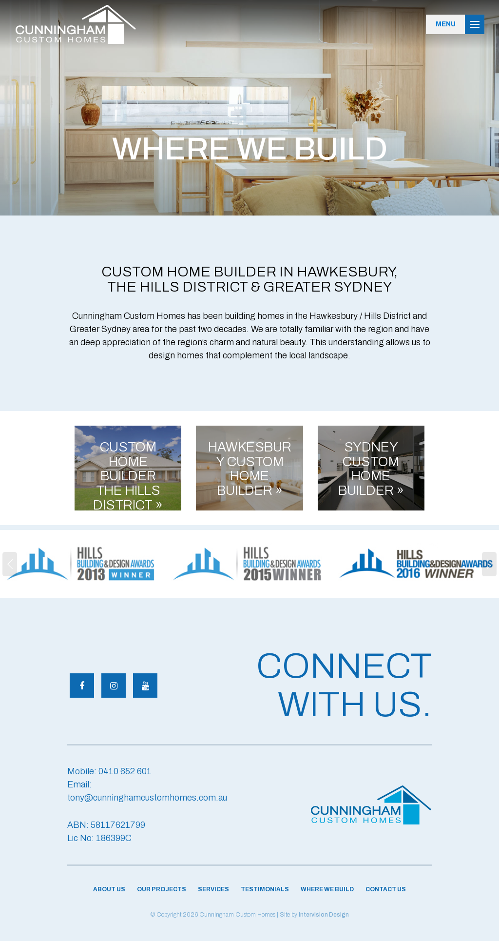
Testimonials (265, 889)
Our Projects (161, 889)
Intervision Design (324, 914)
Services (213, 889)
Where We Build (327, 889)
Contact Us (385, 889)
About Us (109, 889)
